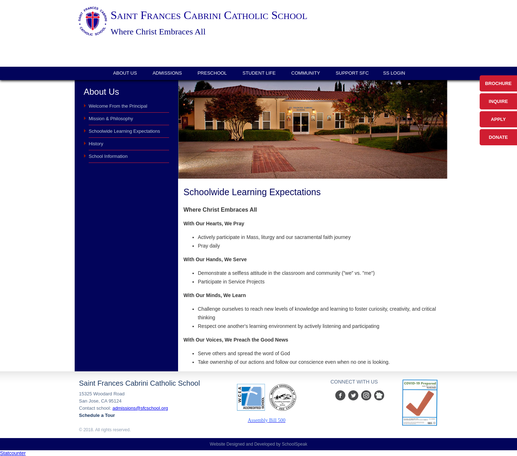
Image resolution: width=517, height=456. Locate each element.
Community (305, 73)
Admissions (167, 73)
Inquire (498, 101)
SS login (394, 73)
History (96, 143)
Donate (498, 137)
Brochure (498, 83)
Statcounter (13, 453)
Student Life (258, 73)
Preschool (212, 73)
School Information (108, 156)
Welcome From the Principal (118, 106)
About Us (125, 73)
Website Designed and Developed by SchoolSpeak (258, 444)
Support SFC (352, 73)
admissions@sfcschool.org (140, 408)
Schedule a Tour (97, 415)
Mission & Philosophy (111, 118)
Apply (498, 119)
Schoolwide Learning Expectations (124, 131)
